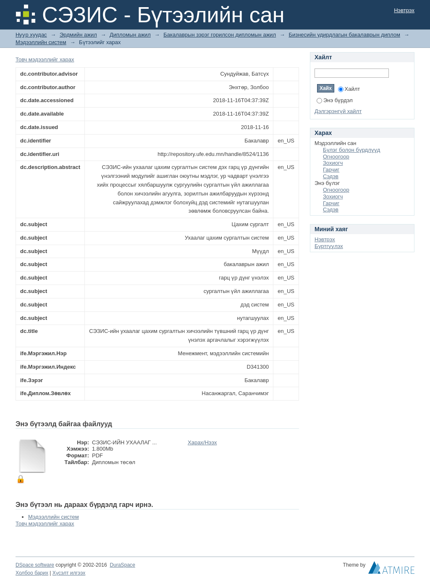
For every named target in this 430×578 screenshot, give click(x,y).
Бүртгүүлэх (329, 246)
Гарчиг (331, 169)
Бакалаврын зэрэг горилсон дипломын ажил (219, 35)
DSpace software (35, 565)
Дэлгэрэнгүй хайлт (338, 111)
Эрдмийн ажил (78, 35)
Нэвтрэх (404, 10)
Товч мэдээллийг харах (45, 59)
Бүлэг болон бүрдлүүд (351, 150)
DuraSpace (122, 565)
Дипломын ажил (130, 35)
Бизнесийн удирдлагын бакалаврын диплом (344, 35)
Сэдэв (330, 176)
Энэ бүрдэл (335, 100)
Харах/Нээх (202, 442)
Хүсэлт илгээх (69, 573)
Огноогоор (336, 156)
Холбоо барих (32, 573)
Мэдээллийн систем (41, 42)
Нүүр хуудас (31, 35)
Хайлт (349, 89)
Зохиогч (333, 163)
